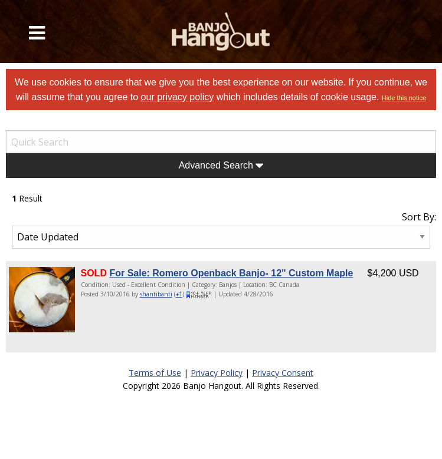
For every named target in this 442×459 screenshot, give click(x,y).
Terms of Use (155, 372)
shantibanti (156, 294)
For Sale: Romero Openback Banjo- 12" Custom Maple (231, 273)
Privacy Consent (282, 372)
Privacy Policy (217, 372)
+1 (179, 294)
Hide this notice (404, 97)
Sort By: (419, 216)
